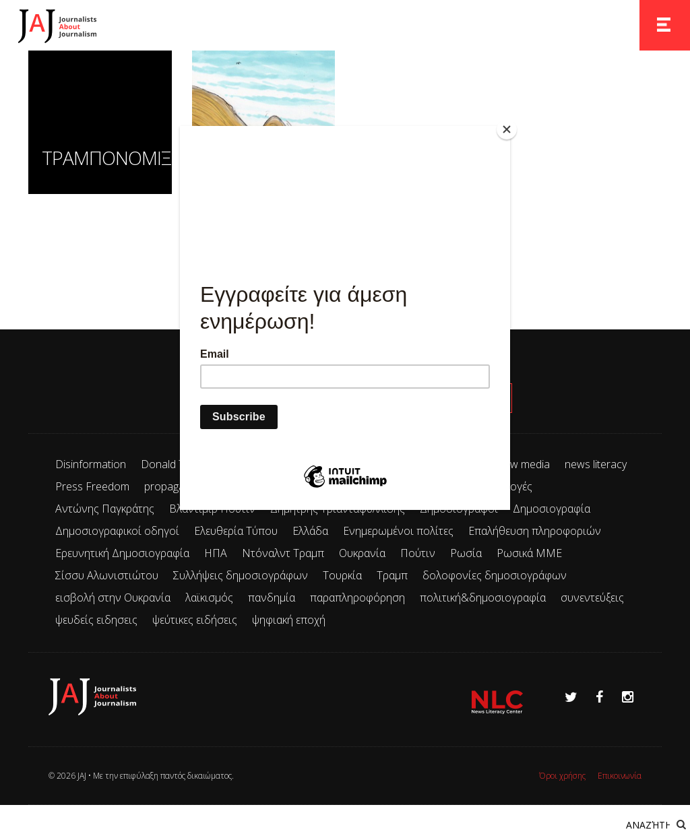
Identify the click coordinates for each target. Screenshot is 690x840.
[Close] (507, 129)
